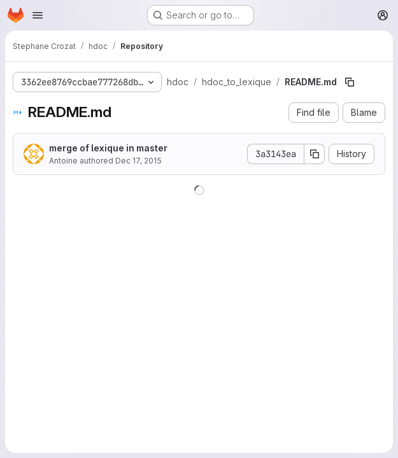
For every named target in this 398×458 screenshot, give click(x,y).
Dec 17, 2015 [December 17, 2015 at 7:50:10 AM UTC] (138, 160)
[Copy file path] (349, 82)
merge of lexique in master (108, 147)
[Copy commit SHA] (314, 154)
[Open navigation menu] (37, 15)
